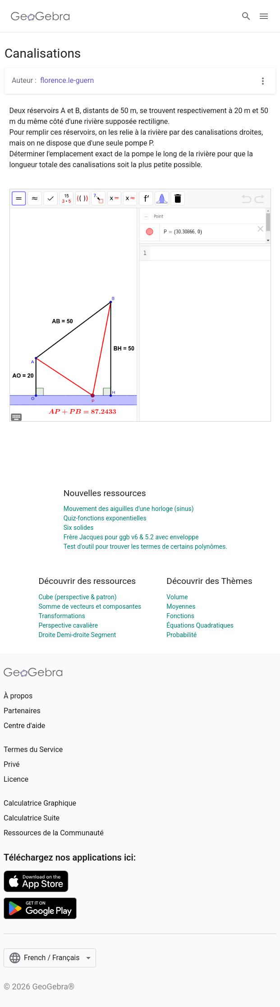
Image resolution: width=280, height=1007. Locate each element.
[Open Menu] (263, 16)
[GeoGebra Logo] (40, 16)
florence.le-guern (67, 80)
